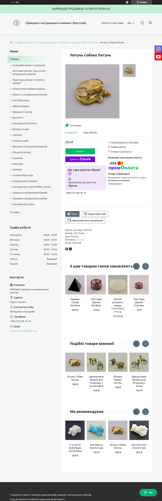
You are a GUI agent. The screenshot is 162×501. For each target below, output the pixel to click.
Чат (148, 492)
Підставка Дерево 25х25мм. (139, 302)
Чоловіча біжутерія (22, 175)
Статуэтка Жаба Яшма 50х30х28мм (75, 447)
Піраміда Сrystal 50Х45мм (75, 302)
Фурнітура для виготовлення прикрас (28, 81)
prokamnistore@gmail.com (23, 331)
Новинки (17, 169)
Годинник (17, 158)
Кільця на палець (21, 152)
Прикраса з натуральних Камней (29, 192)
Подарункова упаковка (24, 181)
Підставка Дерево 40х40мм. (96, 302)
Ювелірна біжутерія (23, 204)
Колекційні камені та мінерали (53, 42)
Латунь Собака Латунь (75, 378)
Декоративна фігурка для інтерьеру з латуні (139, 381)
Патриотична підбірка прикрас (28, 88)
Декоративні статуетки (85, 42)
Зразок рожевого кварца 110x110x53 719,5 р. (117, 305)
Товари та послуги (25, 42)
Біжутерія (17, 164)
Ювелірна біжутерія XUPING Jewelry (31, 187)
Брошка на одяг (20, 129)
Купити (80, 151)
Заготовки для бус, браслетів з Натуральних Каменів (29, 72)
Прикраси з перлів (22, 112)
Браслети (17, 117)
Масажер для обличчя (24, 123)
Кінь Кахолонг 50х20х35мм (139, 446)
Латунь (80, 239)
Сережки (17, 135)
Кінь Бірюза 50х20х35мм (96, 446)
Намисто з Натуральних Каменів (29, 94)
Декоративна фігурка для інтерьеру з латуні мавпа (96, 381)
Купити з (80, 159)
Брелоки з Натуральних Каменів (29, 146)
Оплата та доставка (112, 23)
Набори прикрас (21, 106)
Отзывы (15, 212)
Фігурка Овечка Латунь (118, 379)
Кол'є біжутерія (20, 100)
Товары (14, 59)
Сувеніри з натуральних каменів (29, 198)
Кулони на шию (20, 140)
